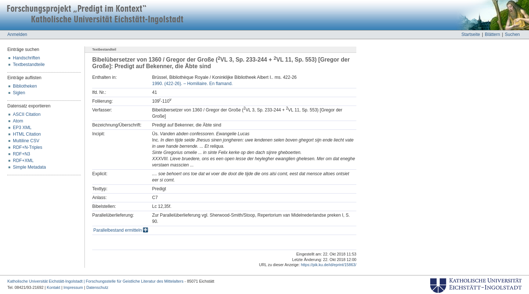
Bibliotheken (25, 86)
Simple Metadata (29, 167)
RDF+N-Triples (27, 147)
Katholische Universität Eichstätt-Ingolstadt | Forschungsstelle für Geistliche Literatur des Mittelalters (95, 281)
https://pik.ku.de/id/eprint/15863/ (328, 264)
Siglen (19, 92)
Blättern (492, 34)
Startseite (470, 34)
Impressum (73, 287)
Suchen (512, 34)
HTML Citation (27, 134)
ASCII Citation (26, 114)
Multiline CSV (26, 140)
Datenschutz (97, 287)
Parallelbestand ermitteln (120, 230)
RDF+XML (23, 160)
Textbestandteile (29, 64)
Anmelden (17, 34)
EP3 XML (22, 127)
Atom (18, 121)
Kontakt (53, 287)
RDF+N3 (21, 154)
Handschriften (26, 57)
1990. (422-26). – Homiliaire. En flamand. (192, 83)
